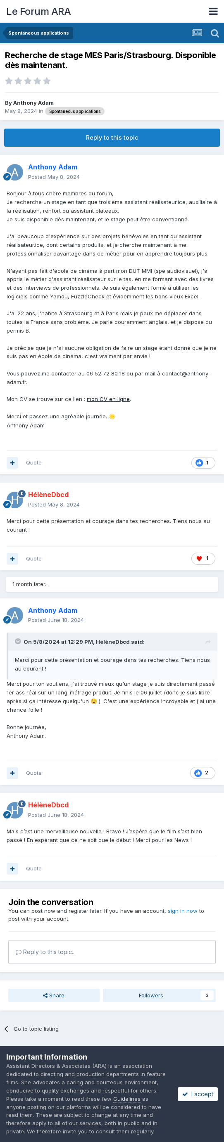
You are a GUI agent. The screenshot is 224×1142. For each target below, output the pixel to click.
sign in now (183, 911)
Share (53, 995)
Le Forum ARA (38, 11)
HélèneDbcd (113, 641)
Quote (34, 462)
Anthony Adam (33, 102)
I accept (197, 1093)
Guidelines (127, 1098)
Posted (54, 177)
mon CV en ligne (108, 399)
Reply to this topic (112, 137)
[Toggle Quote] (18, 641)
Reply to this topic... (46, 951)
